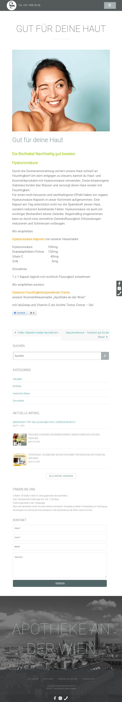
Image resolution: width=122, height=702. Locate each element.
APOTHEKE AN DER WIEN (61, 639)
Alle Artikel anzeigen (61, 476)
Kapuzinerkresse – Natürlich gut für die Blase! (87, 334)
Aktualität (17, 379)
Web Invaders (70, 688)
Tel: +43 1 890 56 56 (29, 5)
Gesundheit (18, 400)
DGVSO (49, 688)
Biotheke (17, 386)
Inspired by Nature (21, 393)
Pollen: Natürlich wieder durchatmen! (35, 332)
